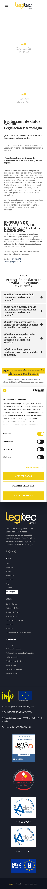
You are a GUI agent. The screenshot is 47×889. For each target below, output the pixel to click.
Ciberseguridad (11, 591)
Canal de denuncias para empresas (18, 632)
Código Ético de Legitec (14, 669)
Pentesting (9, 628)
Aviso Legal (10, 645)
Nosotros (9, 567)
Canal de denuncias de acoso (16, 661)
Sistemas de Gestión (13, 612)
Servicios (9, 571)
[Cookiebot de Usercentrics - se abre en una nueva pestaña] (33, 390)
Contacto (9, 587)
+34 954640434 (17, 258)
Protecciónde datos (23, 50)
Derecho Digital (11, 616)
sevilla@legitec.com (12, 261)
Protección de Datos (13, 608)
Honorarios (10, 575)
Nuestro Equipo (11, 604)
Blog (7, 583)
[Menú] (6, 6)
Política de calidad (12, 673)
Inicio (7, 563)
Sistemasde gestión (23, 100)
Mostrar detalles (32, 467)
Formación (9, 579)
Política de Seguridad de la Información (20, 653)
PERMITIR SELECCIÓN (23, 486)
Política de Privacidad (13, 649)
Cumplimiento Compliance (15, 620)
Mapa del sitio (11, 665)
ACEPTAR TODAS (23, 476)
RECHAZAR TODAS (23, 496)
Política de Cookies (12, 657)
